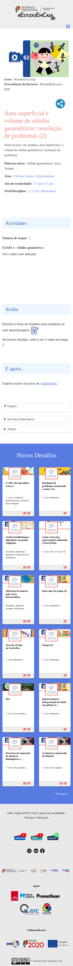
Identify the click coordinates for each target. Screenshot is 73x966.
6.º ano (49, 183)
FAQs (34, 813)
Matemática (48, 191)
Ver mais (60, 793)
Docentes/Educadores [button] (20, 419)
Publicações (42, 817)
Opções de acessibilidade (52, 813)
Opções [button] (12, 406)
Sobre (10, 813)
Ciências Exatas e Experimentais (33, 176)
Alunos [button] (11, 429)
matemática (48, 383)
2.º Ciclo (33, 191)
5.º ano (38, 183)
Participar (29, 817)
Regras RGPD (22, 813)
